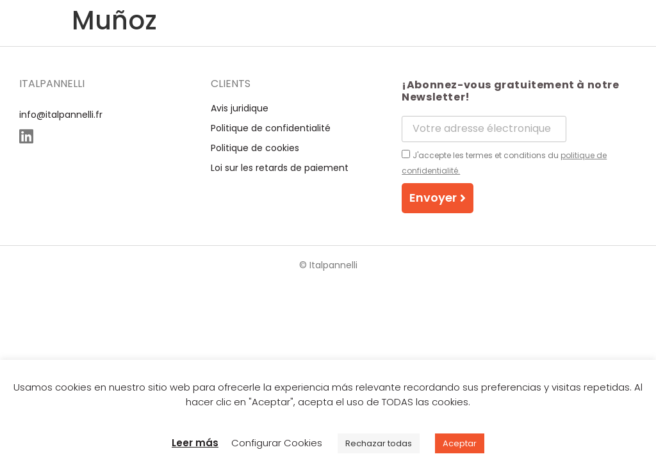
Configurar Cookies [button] (276, 442)
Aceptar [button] (460, 443)
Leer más (195, 442)
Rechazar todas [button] (378, 443)
